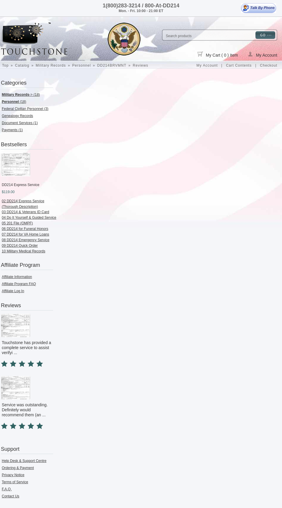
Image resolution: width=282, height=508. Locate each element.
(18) (14, 102)
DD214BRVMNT (112, 65)
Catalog (22, 65)
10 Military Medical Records (23, 251)
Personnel (81, 65)
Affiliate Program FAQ (19, 284)
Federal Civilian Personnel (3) (25, 109)
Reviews (140, 65)
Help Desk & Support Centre (24, 461)
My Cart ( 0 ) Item (217, 54)
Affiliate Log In (13, 291)
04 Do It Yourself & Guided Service (29, 218)
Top (5, 65)
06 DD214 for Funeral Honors (25, 229)
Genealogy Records (17, 116)
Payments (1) (12, 130)
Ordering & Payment (18, 468)
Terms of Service (15, 482)
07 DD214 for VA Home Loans (25, 234)
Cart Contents (239, 65)
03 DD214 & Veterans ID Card (25, 212)
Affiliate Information (17, 277)
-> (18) (21, 95)
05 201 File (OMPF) (17, 223)
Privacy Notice (13, 475)
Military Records (51, 65)
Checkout (268, 65)
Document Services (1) (20, 123)
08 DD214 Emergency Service (25, 240)
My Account (262, 54)
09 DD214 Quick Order (20, 246)
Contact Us (10, 496)
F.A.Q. (7, 489)
